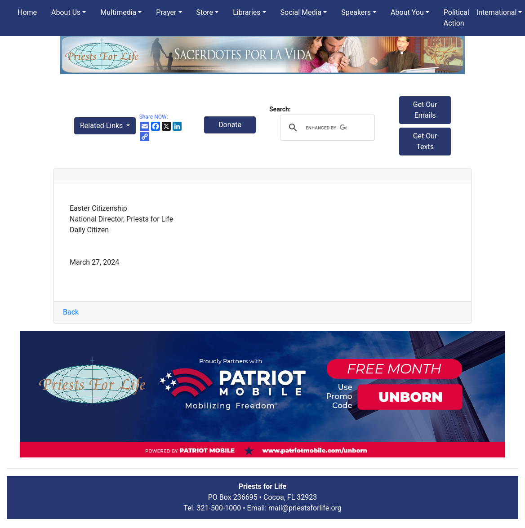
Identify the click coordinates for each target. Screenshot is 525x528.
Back (71, 312)
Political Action (456, 17)
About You (407, 12)
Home (27, 12)
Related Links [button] (102, 125)
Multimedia (118, 12)
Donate (229, 124)
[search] (326, 127)
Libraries (246, 12)
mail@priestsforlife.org (305, 508)
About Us (65, 12)
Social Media (301, 12)
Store (204, 12)
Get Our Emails (425, 110)
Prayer (166, 12)
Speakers (356, 12)
